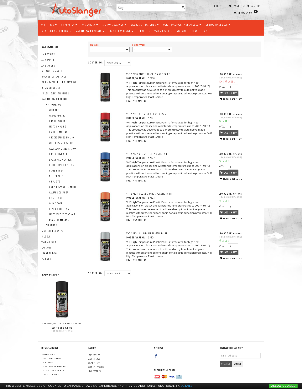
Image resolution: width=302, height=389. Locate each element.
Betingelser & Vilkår (52, 370)
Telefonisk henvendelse (54, 366)
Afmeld (238, 363)
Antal (222, 86)
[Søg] (183, 8)
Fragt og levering (51, 358)
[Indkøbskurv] (245, 12)
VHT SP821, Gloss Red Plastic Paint (147, 114)
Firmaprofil (48, 362)
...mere (159, 97)
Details (187, 385)
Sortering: (95, 62)
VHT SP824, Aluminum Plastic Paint (147, 233)
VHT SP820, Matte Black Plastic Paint (61, 323)
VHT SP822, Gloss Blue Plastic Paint (148, 154)
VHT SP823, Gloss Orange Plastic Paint (149, 193)
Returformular (50, 374)
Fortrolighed (48, 354)
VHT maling (140, 101)
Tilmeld (225, 363)
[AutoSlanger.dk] (75, 9)
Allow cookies (283, 385)
